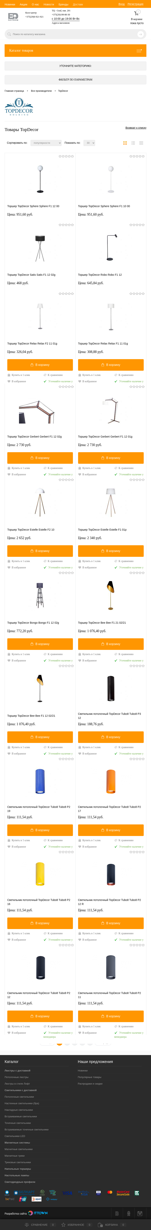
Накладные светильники (19, 1109)
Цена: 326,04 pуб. (20, 352)
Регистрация (135, 4)
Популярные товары (89, 1077)
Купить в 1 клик (18, 374)
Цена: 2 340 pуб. (90, 538)
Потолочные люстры (16, 1077)
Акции (23, 4)
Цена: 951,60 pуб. (20, 214)
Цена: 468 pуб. (18, 283)
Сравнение (40, 1224)
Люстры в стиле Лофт (17, 1083)
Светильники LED (15, 1136)
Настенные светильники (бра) (22, 1103)
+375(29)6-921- (32, 16)
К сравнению (53, 374)
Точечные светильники (18, 1123)
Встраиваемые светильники (21, 1116)
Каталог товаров (75, 50)
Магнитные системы (17, 1142)
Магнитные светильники (19, 1149)
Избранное (77, 1224)
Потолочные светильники (19, 1096)
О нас (35, 4)
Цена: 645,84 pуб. (91, 283)
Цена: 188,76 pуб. (91, 724)
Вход (122, 4)
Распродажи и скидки (90, 1083)
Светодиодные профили (20, 1181)
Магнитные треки (15, 1155)
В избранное (16, 381)
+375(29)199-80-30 (61, 14)
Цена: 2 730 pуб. (19, 445)
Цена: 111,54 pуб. (20, 817)
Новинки (10, 4)
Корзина (112, 1224)
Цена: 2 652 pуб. (19, 538)
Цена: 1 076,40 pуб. (92, 631)
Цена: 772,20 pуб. (20, 631)
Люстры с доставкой (17, 1070)
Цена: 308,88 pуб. (91, 352)
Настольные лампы (17, 1175)
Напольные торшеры (18, 1168)
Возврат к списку (135, 127)
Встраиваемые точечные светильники (27, 1129)
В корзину (40, 364)
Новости (49, 4)
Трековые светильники (18, 1162)
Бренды (63, 4)
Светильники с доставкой (21, 1090)
